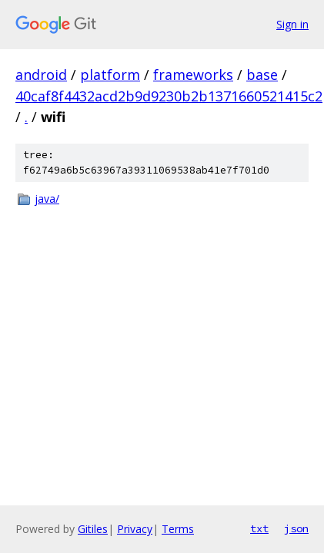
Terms (178, 529)
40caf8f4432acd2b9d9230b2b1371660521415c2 (168, 96)
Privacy (134, 529)
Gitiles (93, 529)
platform (110, 74)
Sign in (292, 24)
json (296, 528)
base (262, 74)
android (41, 74)
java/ (47, 198)
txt (259, 528)
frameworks (193, 74)
